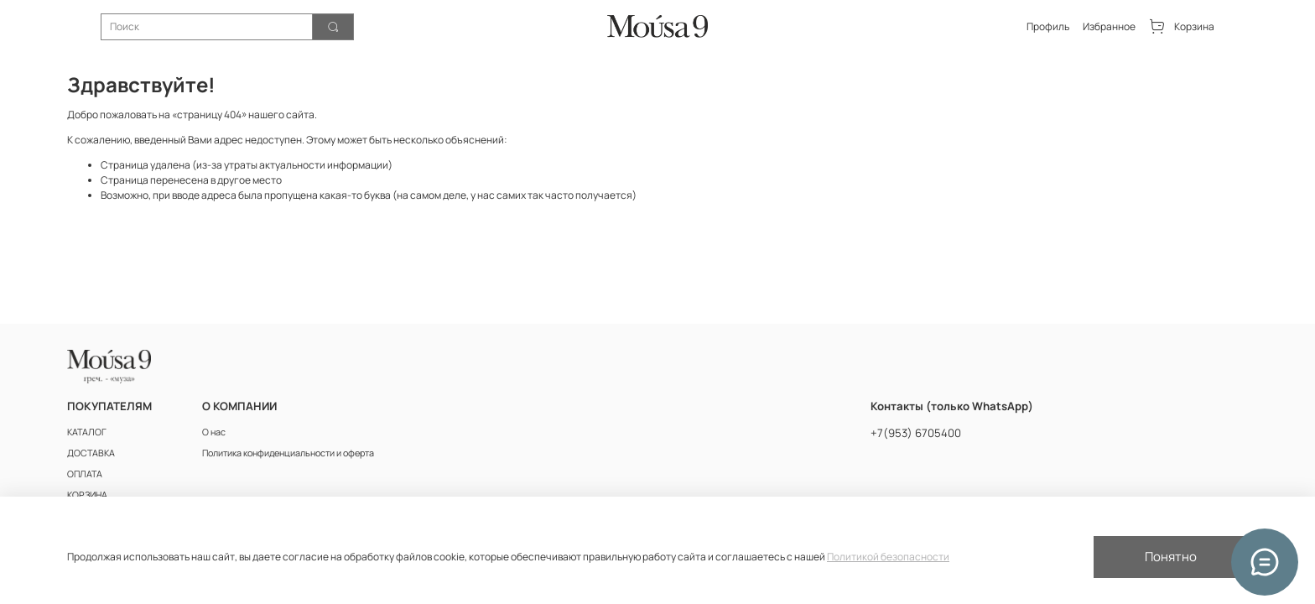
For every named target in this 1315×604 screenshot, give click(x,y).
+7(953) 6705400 (916, 432)
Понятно (1171, 556)
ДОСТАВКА (91, 452)
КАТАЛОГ (87, 431)
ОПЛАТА (84, 473)
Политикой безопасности (888, 556)
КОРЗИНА (87, 494)
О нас (214, 431)
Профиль (1048, 26)
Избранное (1109, 26)
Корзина (1181, 26)
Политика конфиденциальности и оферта (288, 452)
